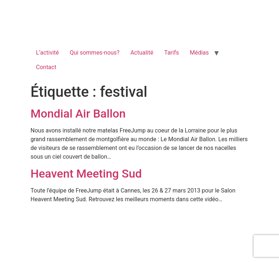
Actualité (141, 52)
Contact (46, 67)
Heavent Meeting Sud (86, 173)
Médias (199, 52)
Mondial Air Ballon (78, 113)
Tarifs (171, 52)
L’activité (47, 52)
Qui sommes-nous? (95, 52)
